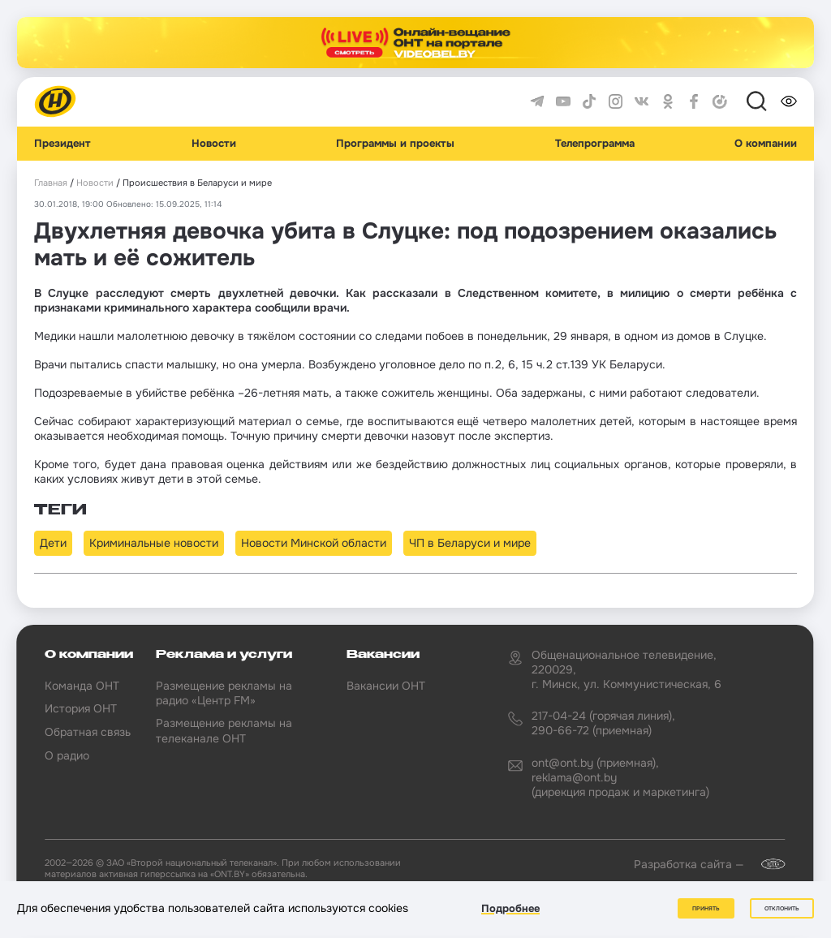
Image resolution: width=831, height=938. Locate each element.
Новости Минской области (313, 543)
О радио (67, 755)
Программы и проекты (395, 143)
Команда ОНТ (82, 685)
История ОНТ (81, 708)
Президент (62, 143)
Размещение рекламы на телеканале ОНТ (224, 730)
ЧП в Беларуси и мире (470, 543)
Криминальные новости (153, 543)
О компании (765, 143)
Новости (214, 143)
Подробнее (510, 908)
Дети (53, 543)
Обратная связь (88, 732)
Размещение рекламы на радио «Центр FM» (224, 693)
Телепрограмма (595, 143)
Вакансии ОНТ (386, 685)
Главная (50, 183)
